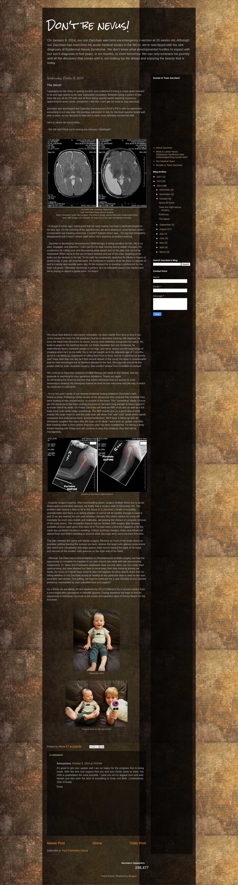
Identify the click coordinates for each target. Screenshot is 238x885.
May (162, 242)
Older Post (138, 843)
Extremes (164, 214)
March (163, 252)
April (162, 247)
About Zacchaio (164, 147)
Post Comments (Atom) (75, 850)
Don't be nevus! (88, 25)
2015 (160, 181)
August (163, 229)
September (165, 224)
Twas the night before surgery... (170, 208)
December (165, 189)
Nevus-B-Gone (166, 202)
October (163, 198)
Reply (60, 786)
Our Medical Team (165, 161)
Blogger (133, 876)
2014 (160, 185)
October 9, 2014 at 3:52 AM (87, 763)
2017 (160, 176)
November (165, 194)
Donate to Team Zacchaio (169, 165)
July (161, 233)
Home (97, 843)
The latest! (164, 219)
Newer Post (56, 843)
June (162, 238)
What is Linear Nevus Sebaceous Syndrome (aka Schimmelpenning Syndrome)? (172, 154)
